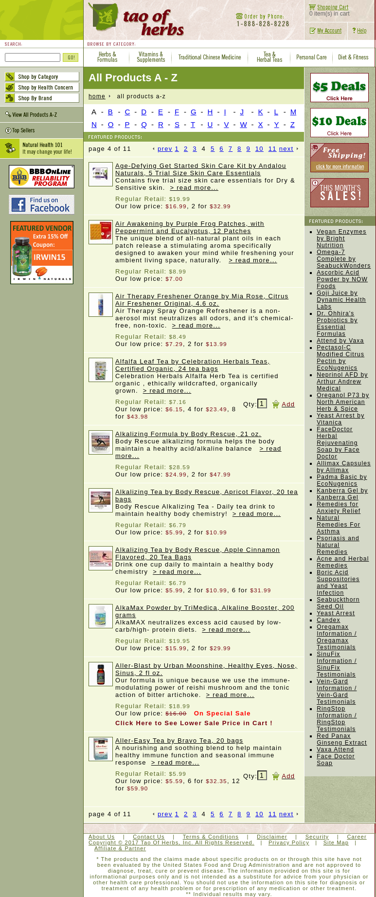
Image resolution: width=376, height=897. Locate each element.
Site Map (336, 842)
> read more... (194, 187)
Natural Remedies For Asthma (338, 524)
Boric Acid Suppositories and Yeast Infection (338, 582)
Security (317, 837)
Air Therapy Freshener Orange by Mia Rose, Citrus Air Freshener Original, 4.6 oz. (201, 300)
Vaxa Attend (335, 749)
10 (259, 148)
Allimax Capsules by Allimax (344, 467)
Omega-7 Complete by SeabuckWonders (344, 259)
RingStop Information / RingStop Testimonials (337, 718)
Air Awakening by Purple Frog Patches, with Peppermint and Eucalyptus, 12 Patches (190, 227)
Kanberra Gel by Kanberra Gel (342, 494)
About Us (102, 837)
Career (356, 837)
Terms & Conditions (211, 837)
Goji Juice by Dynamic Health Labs (341, 300)
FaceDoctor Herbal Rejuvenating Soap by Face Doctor (338, 443)
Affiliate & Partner (120, 848)
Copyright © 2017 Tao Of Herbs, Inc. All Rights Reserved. (171, 842)
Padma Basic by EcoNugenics (342, 480)
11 (273, 148)
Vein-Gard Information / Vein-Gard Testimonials (337, 691)
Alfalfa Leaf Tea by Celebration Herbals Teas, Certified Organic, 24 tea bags (192, 365)
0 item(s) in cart (327, 11)
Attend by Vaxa (340, 340)
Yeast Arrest (336, 613)
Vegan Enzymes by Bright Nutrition (341, 238)
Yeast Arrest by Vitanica (340, 419)
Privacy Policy (289, 842)
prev (163, 148)
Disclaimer (272, 837)
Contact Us (148, 837)
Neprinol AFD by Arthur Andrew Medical (342, 381)
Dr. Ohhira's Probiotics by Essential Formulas (337, 323)
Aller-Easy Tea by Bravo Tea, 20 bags (179, 740)
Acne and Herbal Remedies (343, 562)
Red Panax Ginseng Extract (342, 739)
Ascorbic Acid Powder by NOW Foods (342, 279)
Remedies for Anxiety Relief (338, 507)
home (97, 96)
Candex (328, 620)
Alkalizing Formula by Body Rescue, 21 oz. (188, 434)
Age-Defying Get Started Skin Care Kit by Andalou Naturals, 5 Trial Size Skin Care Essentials (200, 169)
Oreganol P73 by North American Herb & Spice (343, 402)
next (289, 148)
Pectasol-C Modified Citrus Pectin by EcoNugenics (340, 357)
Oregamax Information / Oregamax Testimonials (337, 637)
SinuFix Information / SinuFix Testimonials (337, 664)
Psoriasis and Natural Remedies (338, 545)
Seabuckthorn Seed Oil (338, 603)
